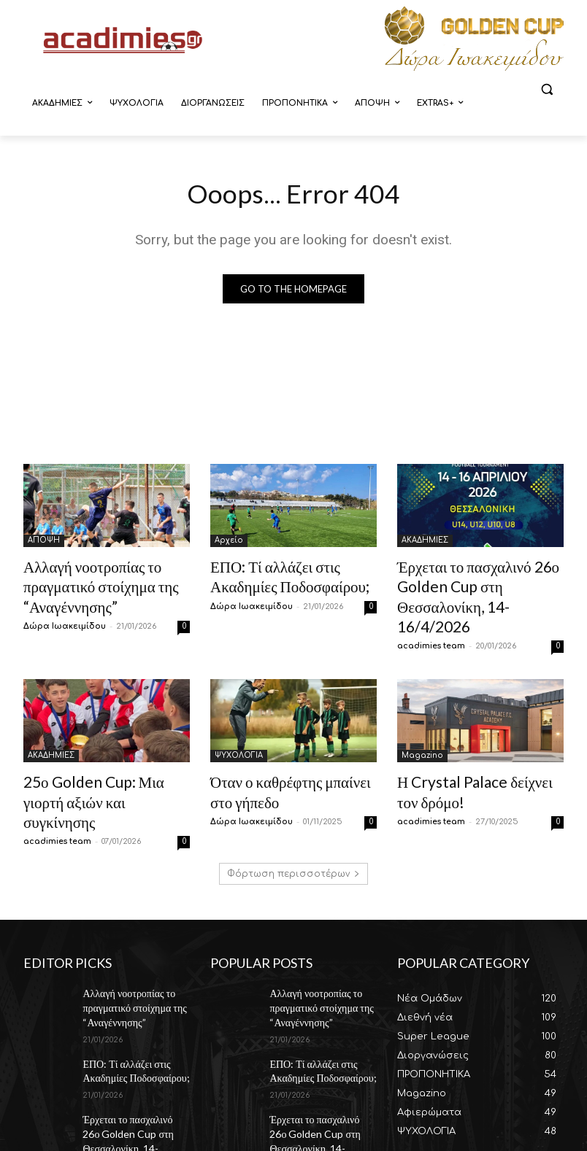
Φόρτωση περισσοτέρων (293, 818)
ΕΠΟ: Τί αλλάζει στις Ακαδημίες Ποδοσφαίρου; (128, 1005)
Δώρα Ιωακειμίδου (64, 617)
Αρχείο (229, 542)
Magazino (422, 727)
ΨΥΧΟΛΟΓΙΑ (239, 727)
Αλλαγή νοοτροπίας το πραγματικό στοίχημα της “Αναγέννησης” (86, 582)
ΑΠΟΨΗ (44, 542)
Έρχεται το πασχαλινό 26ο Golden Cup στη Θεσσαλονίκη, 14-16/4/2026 (476, 582)
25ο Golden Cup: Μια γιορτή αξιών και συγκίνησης (97, 759)
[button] (546, 89)
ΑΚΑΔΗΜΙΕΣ (425, 542)
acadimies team (431, 617)
